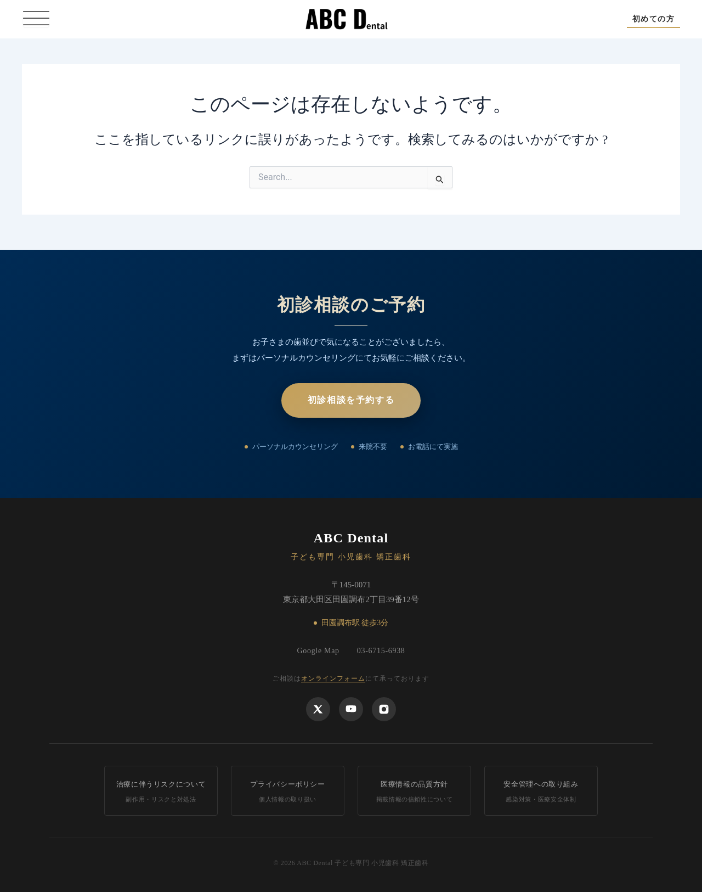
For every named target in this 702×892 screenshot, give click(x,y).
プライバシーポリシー (287, 792)
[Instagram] (384, 709)
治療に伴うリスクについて (161, 792)
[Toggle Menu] (36, 19)
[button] (653, 19)
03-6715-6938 (381, 651)
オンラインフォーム (333, 678)
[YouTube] (351, 709)
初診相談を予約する (351, 400)
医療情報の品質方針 (414, 792)
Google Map (318, 651)
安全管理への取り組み (541, 792)
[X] (318, 709)
